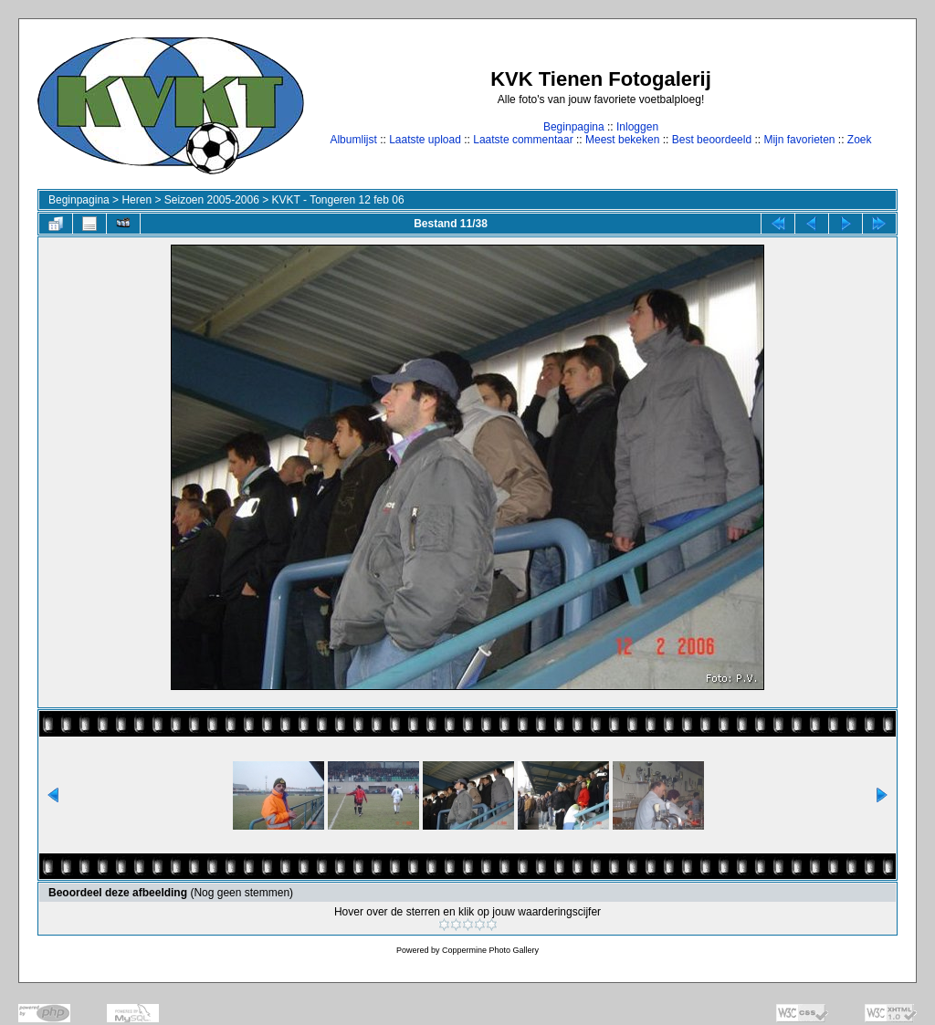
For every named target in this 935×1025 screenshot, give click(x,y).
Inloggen (637, 126)
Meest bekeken (622, 139)
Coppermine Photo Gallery (490, 950)
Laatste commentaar (523, 139)
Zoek (859, 139)
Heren (136, 199)
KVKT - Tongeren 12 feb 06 (338, 199)
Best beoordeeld (711, 139)
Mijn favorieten (799, 139)
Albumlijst (353, 139)
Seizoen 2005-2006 (211, 199)
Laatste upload (425, 139)
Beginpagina (573, 126)
